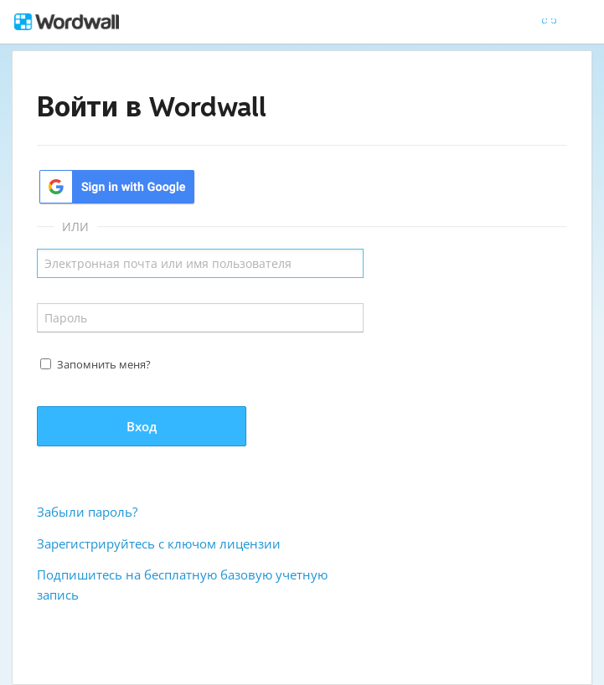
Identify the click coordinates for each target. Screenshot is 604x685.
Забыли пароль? (87, 511)
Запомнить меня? (104, 364)
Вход (141, 426)
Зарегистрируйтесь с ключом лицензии (159, 543)
